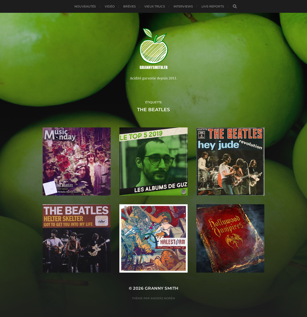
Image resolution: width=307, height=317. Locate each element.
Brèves (129, 6)
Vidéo (110, 6)
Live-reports (212, 6)
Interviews (183, 6)
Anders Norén (163, 298)
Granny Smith (161, 288)
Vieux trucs (154, 6)
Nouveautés (85, 6)
